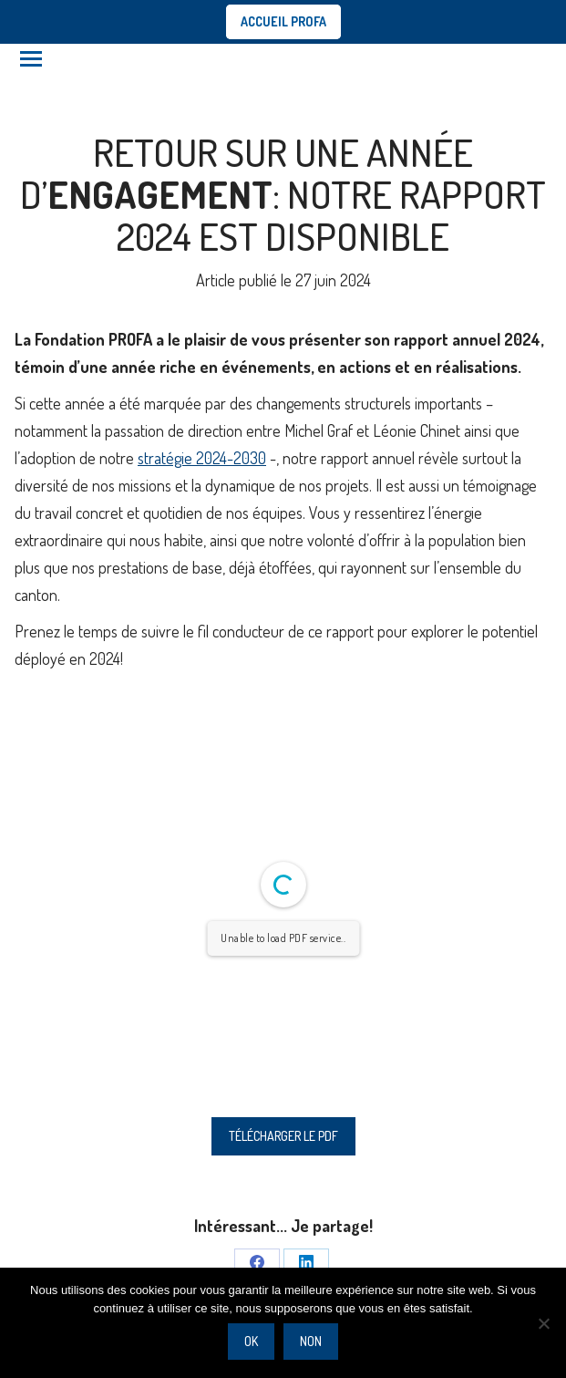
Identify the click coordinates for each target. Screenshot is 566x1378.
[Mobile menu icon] (31, 59)
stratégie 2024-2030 (202, 458)
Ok (251, 1341)
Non (311, 1341)
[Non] (543, 1323)
